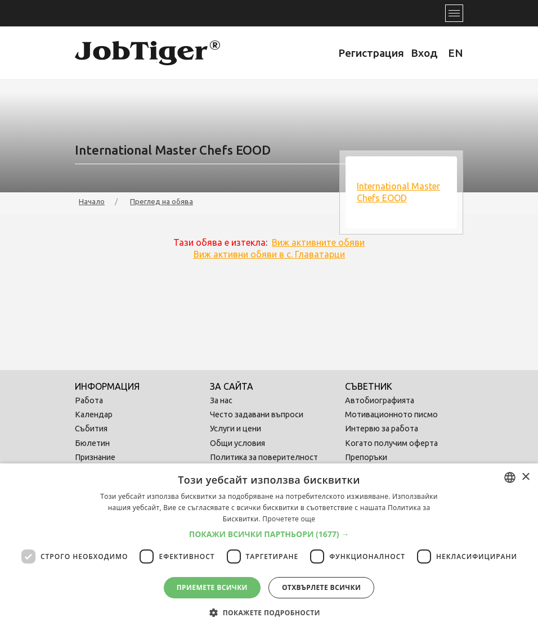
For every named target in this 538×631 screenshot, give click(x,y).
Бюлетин (92, 443)
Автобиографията (379, 400)
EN (455, 53)
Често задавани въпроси (256, 414)
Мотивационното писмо (391, 414)
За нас (221, 400)
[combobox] (509, 477)
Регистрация (371, 53)
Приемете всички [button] (212, 587)
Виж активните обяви (318, 242)
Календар (94, 414)
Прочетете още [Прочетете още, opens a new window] (288, 519)
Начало (92, 201)
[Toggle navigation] (454, 13)
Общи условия (237, 443)
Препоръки (366, 457)
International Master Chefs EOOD (398, 192)
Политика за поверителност (264, 457)
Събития (91, 428)
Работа (89, 400)
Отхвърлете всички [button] (321, 587)
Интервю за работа (381, 428)
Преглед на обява (161, 201)
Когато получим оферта (391, 443)
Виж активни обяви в (269, 254)
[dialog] (269, 547)
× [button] (525, 477)
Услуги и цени (235, 428)
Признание (95, 457)
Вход (424, 53)
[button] (269, 534)
